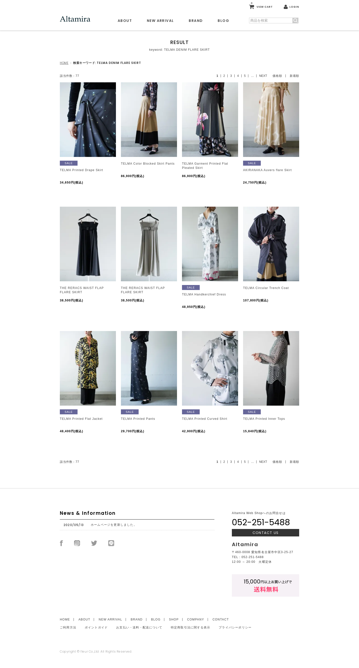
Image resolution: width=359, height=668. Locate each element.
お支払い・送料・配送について (139, 627)
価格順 (277, 76)
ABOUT (125, 20)
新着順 (294, 76)
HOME (64, 63)
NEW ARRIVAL (160, 20)
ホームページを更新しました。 (114, 524)
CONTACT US (266, 532)
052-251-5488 (261, 522)
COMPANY (195, 619)
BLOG (223, 20)
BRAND (196, 20)
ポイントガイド (96, 627)
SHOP (174, 619)
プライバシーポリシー (235, 627)
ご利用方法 (68, 627)
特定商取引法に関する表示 (190, 627)
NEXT (263, 75)
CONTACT (220, 619)
